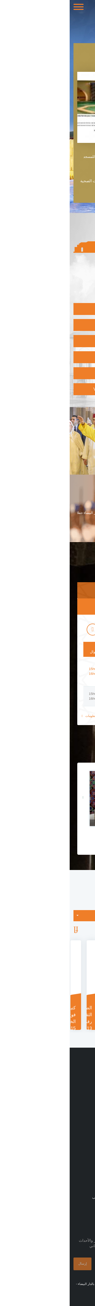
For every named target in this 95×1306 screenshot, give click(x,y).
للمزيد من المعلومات (27, 715)
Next (6, 930)
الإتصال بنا (83, 1179)
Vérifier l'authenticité (52, 389)
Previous (88, 930)
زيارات (86, 1136)
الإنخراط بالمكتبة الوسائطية (55, 357)
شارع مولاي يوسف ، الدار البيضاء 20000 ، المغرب (57, 1197)
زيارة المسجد (68, 308)
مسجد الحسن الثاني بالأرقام (68, 1099)
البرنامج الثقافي (66, 340)
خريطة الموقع (80, 1188)
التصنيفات (67, 918)
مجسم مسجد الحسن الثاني (47, 836)
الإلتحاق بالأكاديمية (63, 373)
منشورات (83, 1117)
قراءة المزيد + (78, 191)
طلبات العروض (79, 1127)
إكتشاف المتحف (65, 324)
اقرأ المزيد (83, 530)
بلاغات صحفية (80, 1108)
